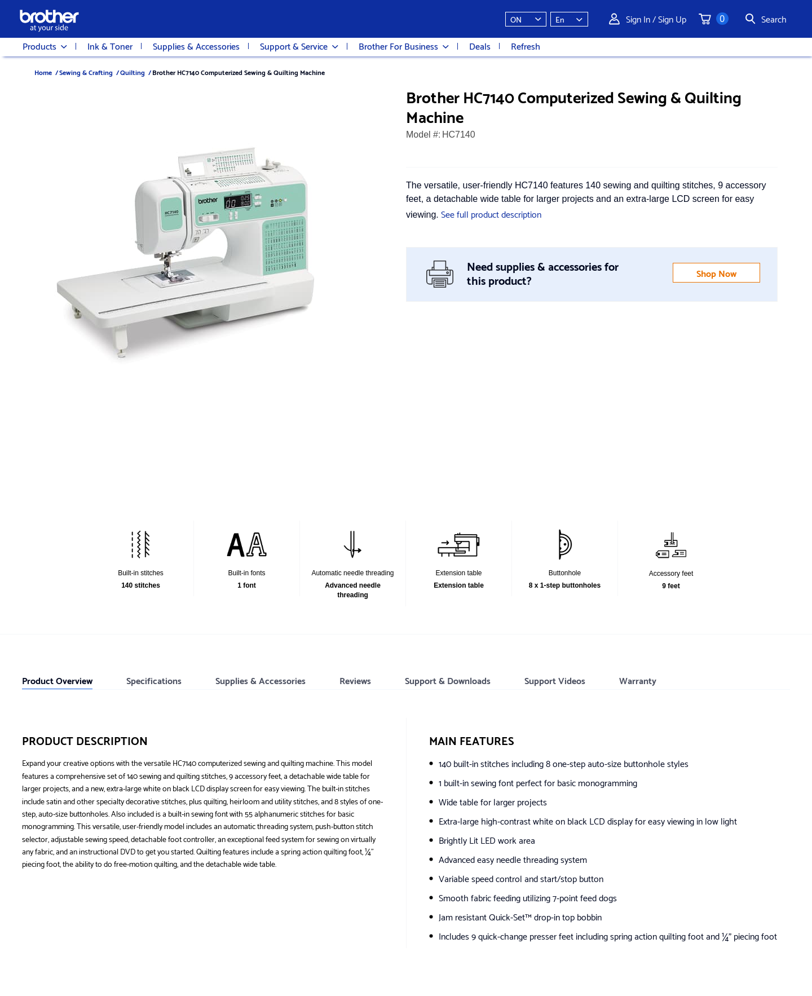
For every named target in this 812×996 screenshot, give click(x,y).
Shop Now (716, 272)
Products (45, 46)
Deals (480, 45)
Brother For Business (404, 46)
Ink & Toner (110, 45)
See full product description (491, 213)
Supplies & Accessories (196, 45)
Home (43, 72)
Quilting (132, 72)
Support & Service (299, 46)
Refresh (525, 45)
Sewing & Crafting (86, 72)
